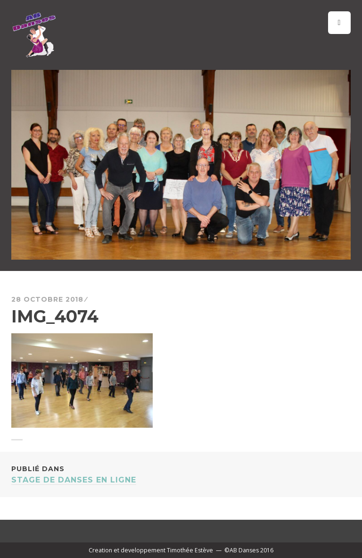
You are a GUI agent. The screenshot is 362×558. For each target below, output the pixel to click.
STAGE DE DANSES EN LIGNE (181, 473)
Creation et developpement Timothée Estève (151, 550)
